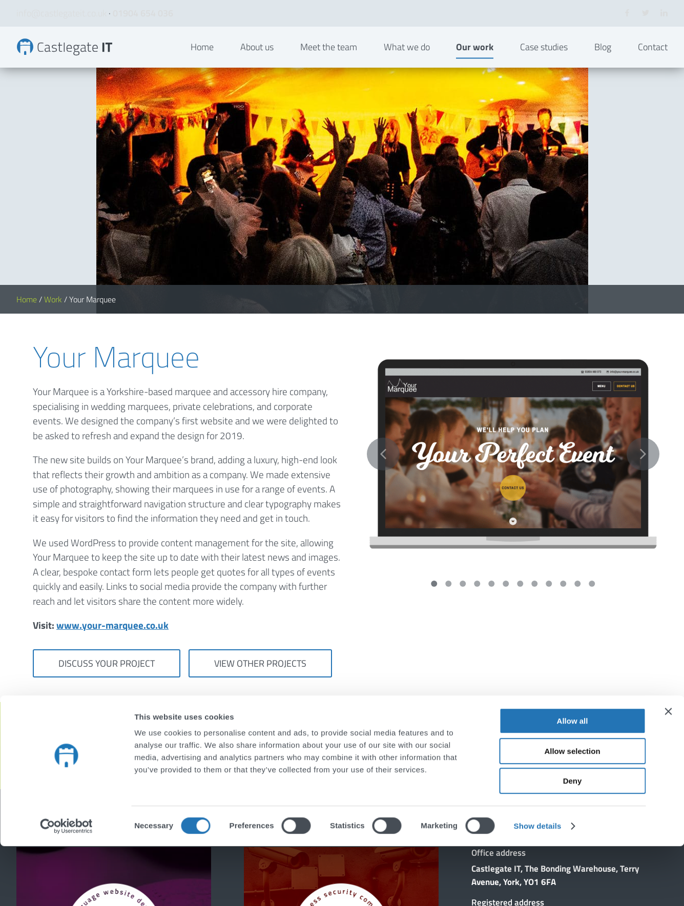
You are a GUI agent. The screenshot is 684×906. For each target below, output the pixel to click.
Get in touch (614, 532)
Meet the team (328, 63)
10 (563, 370)
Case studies (544, 63)
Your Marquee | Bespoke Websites (82, 63)
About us (257, 63)
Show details (538, 885)
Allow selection (572, 811)
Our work (474, 63)
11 (577, 370)
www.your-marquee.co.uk (112, 411)
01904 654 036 (143, 13)
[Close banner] (668, 771)
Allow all (572, 780)
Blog (602, 63)
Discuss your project (106, 450)
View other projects (260, 450)
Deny (572, 840)
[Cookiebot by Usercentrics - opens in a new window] (66, 886)
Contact (653, 63)
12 (592, 370)
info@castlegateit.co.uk (61, 13)
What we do (407, 63)
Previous (383, 240)
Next (643, 240)
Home (202, 63)
